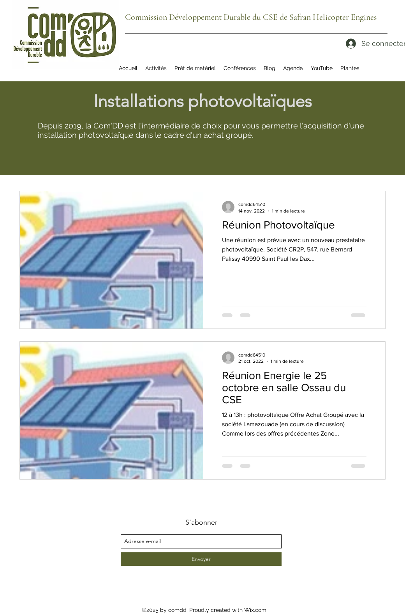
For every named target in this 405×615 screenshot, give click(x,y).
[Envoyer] (201, 559)
